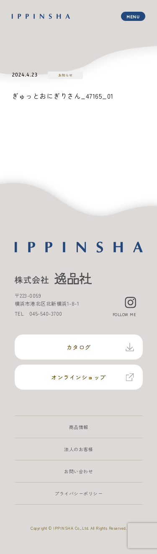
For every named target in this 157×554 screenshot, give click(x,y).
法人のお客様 (78, 449)
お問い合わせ (78, 471)
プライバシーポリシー (78, 493)
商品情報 (78, 427)
